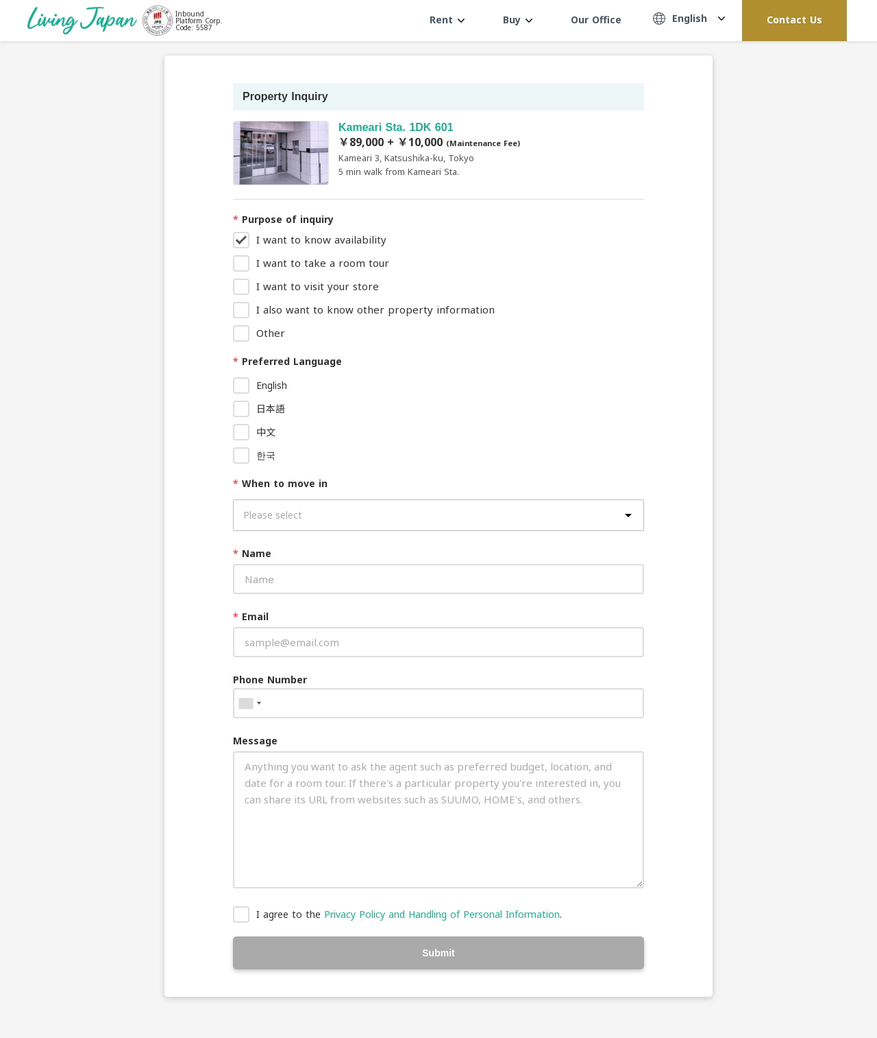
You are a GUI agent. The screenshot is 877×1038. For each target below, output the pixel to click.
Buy (517, 19)
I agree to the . (409, 914)
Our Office (596, 19)
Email (251, 616)
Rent (447, 19)
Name (252, 553)
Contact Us (794, 19)
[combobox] (249, 703)
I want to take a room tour (322, 263)
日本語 (270, 408)
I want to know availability (321, 239)
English (271, 385)
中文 (265, 431)
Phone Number (270, 679)
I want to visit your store (317, 286)
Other (270, 333)
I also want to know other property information (375, 309)
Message (255, 740)
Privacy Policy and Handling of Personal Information (442, 914)
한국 (265, 455)
